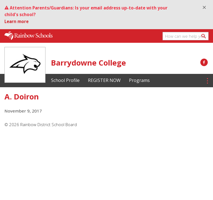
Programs (139, 80)
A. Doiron (21, 96)
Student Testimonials (180, 80)
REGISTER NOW (104, 80)
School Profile (65, 80)
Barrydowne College (88, 63)
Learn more (16, 21)
